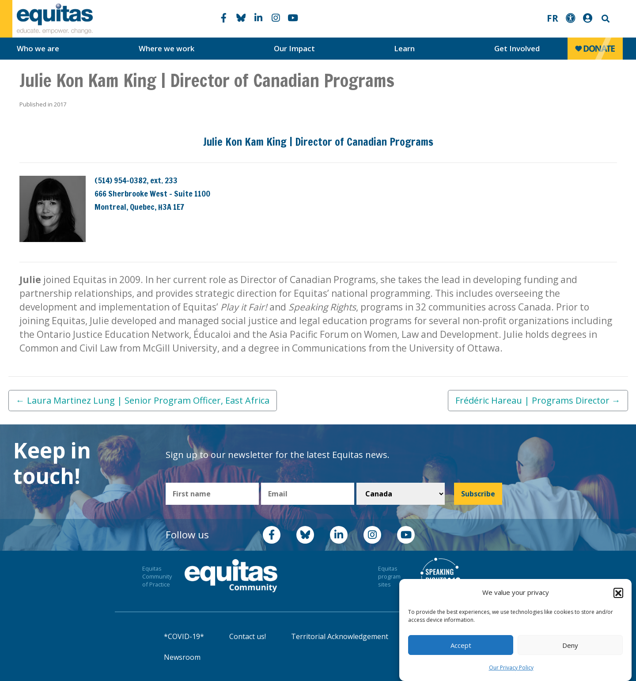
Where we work (166, 48)
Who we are (38, 48)
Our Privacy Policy (511, 667)
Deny (570, 645)
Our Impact (294, 48)
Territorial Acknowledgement (339, 636)
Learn (404, 48)
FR (552, 18)
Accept (460, 645)
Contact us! (247, 636)
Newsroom (182, 657)
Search (605, 19)
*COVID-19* (184, 636)
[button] (618, 592)
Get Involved (517, 48)
